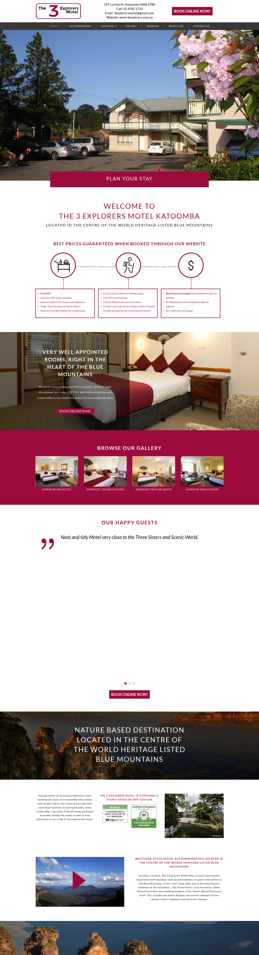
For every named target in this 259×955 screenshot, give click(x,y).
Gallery (131, 26)
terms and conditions (64, 946)
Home (54, 26)
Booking (153, 26)
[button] (125, 564)
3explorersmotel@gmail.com (134, 13)
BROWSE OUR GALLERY (129, 448)
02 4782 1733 (133, 9)
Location (107, 26)
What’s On (176, 26)
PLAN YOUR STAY (129, 178)
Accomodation (80, 26)
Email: (109, 13)
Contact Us (201, 26)
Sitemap (42, 946)
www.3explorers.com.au (136, 17)
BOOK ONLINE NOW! (192, 11)
